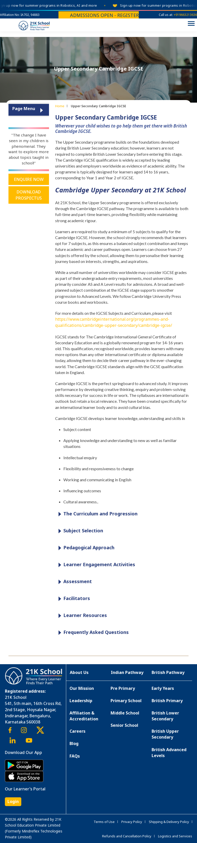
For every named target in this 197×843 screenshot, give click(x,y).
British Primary (167, 700)
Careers (77, 731)
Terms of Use (104, 821)
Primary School (126, 700)
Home (59, 106)
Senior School (124, 725)
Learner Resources (81, 616)
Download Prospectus (29, 195)
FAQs (75, 756)
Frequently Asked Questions (92, 632)
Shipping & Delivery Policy (169, 821)
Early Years (163, 688)
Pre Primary (123, 688)
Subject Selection (79, 531)
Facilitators (73, 599)
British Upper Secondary (165, 734)
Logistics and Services (175, 836)
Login (13, 801)
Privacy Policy (131, 821)
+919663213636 (185, 15)
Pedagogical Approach (85, 548)
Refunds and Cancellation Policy (126, 836)
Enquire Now (29, 179)
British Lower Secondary (165, 716)
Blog (74, 743)
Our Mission (82, 688)
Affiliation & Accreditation (84, 716)
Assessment (74, 582)
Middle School (125, 713)
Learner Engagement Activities (95, 565)
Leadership (81, 700)
